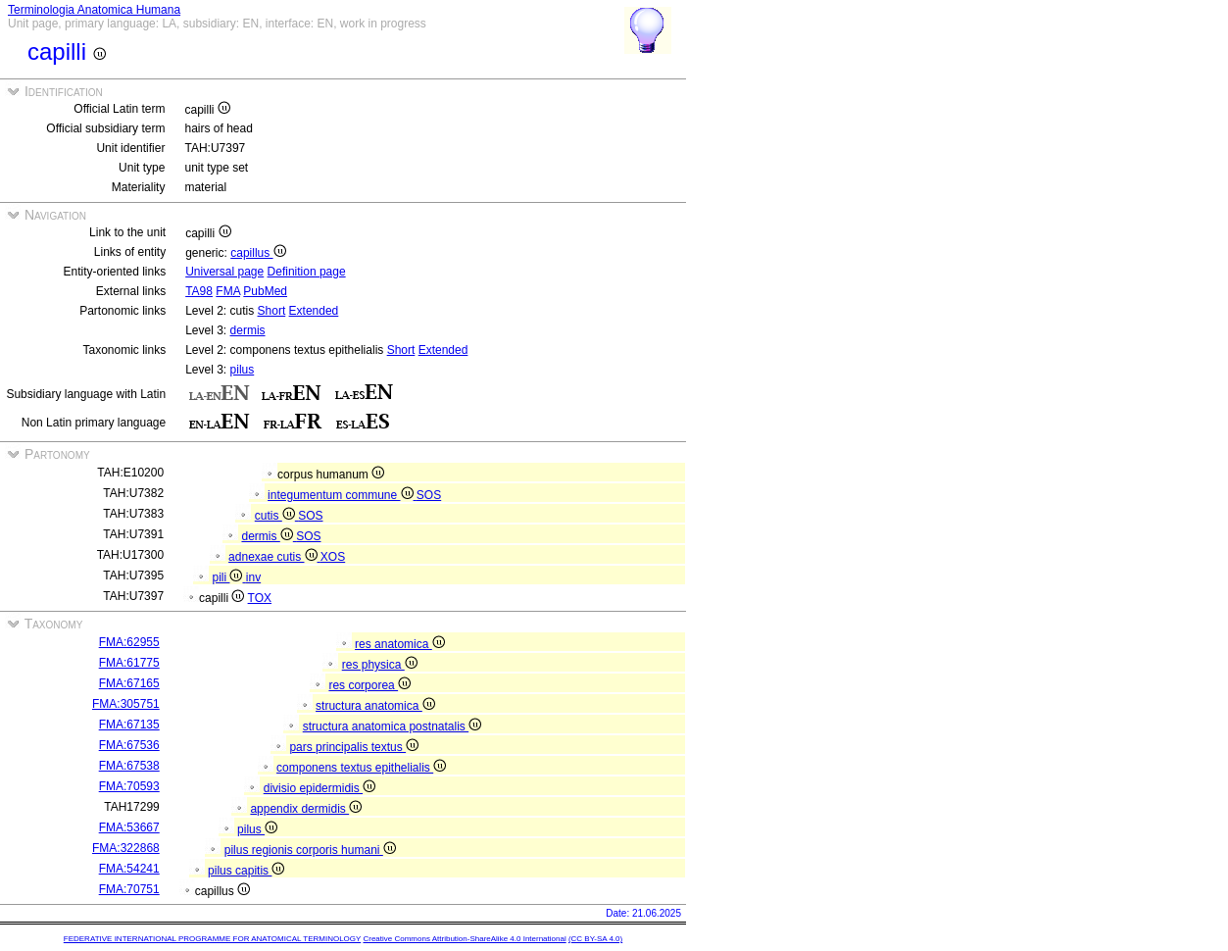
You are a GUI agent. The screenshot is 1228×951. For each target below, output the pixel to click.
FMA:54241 (129, 869)
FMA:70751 (129, 889)
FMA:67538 (129, 766)
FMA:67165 (129, 683)
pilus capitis (246, 870)
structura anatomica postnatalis (392, 726)
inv (253, 577)
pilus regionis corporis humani (310, 850)
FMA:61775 (129, 663)
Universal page (224, 271)
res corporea (369, 685)
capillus (257, 253)
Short (272, 311)
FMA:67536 (129, 745)
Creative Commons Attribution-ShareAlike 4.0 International (464, 938)
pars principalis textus (353, 747)
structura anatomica (375, 706)
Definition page (307, 271)
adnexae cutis (274, 557)
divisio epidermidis (319, 788)
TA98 (199, 291)
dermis (248, 330)
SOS (429, 495)
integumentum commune (342, 495)
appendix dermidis (306, 809)
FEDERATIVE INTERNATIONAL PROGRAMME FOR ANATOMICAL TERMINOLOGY (212, 938)
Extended (314, 311)
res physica (380, 665)
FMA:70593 (129, 786)
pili (228, 577)
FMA (228, 291)
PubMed (265, 291)
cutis (276, 516)
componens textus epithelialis (361, 768)
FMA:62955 (129, 642)
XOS (332, 557)
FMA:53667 (129, 827)
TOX (259, 598)
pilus (242, 369)
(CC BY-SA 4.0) (595, 938)
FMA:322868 (126, 848)
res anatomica (400, 644)
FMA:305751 (126, 704)
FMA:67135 (129, 724)
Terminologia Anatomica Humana (94, 10)
